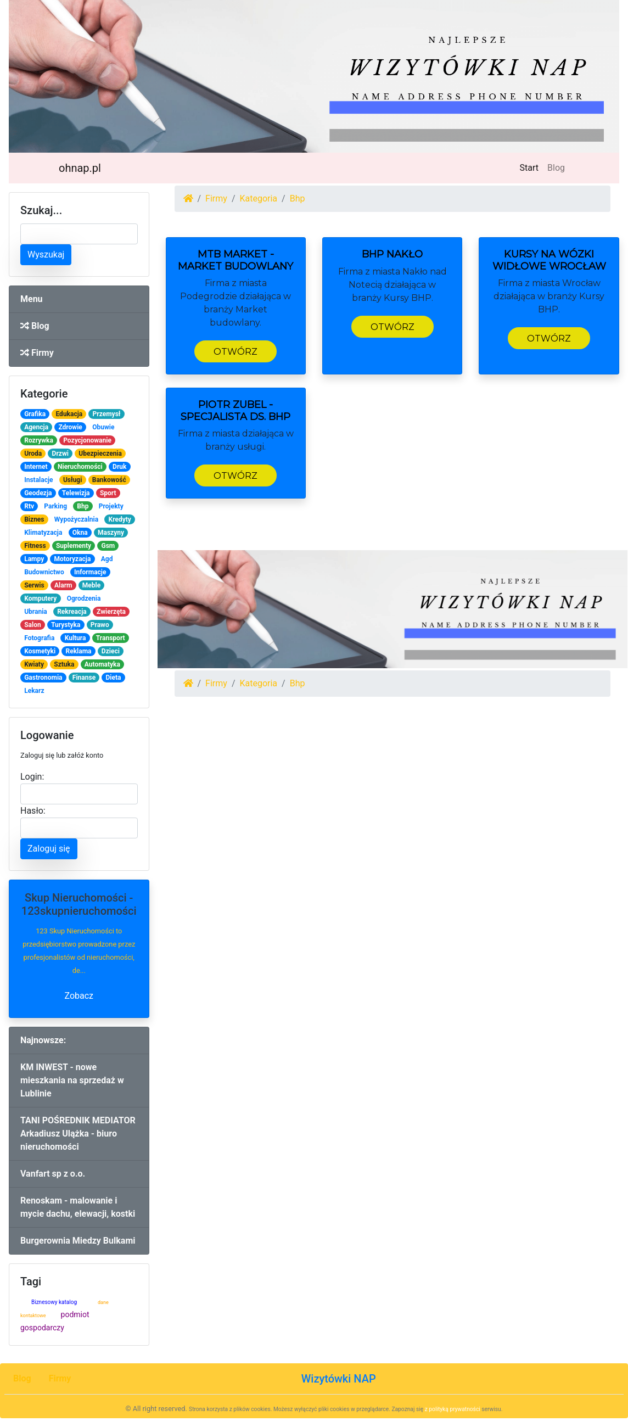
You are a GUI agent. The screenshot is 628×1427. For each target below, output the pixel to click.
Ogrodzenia (84, 598)
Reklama (79, 651)
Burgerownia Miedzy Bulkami (77, 1240)
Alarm (63, 585)
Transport (110, 638)
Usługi (72, 480)
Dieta (113, 677)
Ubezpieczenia (100, 453)
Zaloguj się (48, 848)
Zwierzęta (111, 611)
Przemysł (107, 414)
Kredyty (120, 519)
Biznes (34, 519)
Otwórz (235, 351)
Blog (556, 168)
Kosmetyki (39, 651)
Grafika (35, 414)
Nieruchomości (80, 467)
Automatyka (102, 664)
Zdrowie (70, 427)
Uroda (33, 453)
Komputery (40, 598)
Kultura (75, 638)
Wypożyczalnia (76, 519)
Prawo (100, 625)
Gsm (108, 546)
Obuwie (103, 427)
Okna (80, 532)
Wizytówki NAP (338, 1378)
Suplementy (73, 546)
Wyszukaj (45, 254)
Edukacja (68, 414)
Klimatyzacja (43, 532)
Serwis (34, 585)
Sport (108, 493)
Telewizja (76, 493)
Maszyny (111, 532)
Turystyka (65, 625)
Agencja (36, 427)
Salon (32, 625)
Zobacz (78, 995)
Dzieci (111, 651)
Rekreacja (72, 611)
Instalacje (38, 480)
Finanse (84, 677)
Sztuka (64, 664)
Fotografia (39, 638)
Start (531, 167)
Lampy (34, 559)
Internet (35, 467)
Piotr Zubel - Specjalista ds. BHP (235, 411)
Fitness (35, 546)
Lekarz (34, 691)
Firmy (37, 353)
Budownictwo (44, 572)
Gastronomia (43, 677)
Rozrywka (38, 440)
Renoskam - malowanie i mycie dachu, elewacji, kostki (77, 1207)
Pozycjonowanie (87, 440)
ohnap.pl (80, 168)
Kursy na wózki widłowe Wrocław (549, 260)
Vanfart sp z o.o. (52, 1173)
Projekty (111, 506)
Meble (91, 585)
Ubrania (35, 611)
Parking (55, 506)
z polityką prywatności (452, 1409)
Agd (107, 559)
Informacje (90, 572)
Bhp (82, 506)
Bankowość (109, 480)
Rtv (29, 506)
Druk (119, 467)
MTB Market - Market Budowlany (235, 260)
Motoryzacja (72, 559)
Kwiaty (34, 664)
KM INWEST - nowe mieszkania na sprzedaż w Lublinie (72, 1080)
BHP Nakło (392, 254)
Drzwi (60, 453)
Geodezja (38, 493)
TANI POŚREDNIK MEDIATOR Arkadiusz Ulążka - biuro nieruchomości (78, 1133)
